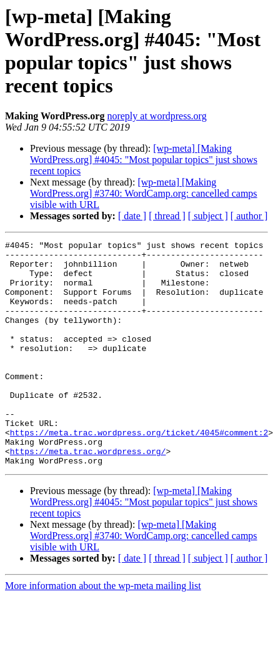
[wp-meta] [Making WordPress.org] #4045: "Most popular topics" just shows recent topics (143, 159)
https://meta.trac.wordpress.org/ (88, 494)
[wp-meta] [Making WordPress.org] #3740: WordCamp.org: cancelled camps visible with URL (143, 193)
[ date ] (132, 216)
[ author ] (249, 216)
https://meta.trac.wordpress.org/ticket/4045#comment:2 (139, 471)
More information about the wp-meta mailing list (103, 630)
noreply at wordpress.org (156, 116)
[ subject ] (208, 216)
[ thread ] (167, 216)
